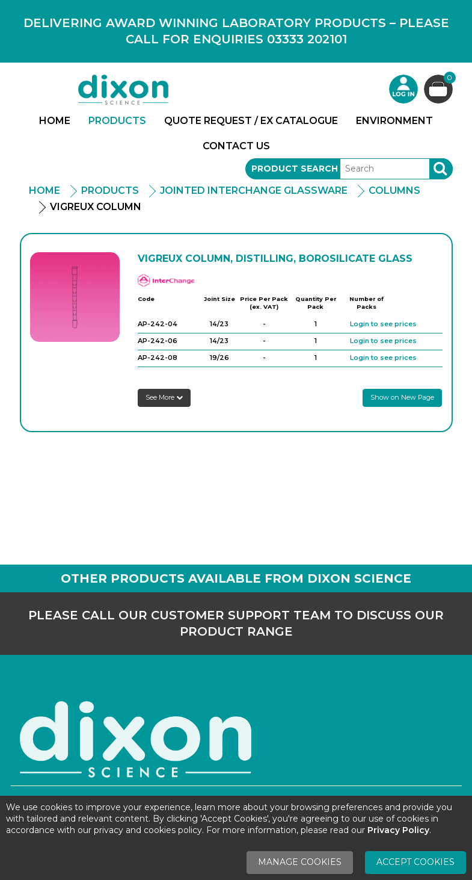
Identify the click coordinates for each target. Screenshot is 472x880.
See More (164, 397)
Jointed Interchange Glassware (254, 190)
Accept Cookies (415, 862)
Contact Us (236, 146)
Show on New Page (402, 397)
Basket (448, 79)
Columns (394, 190)
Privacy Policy (398, 830)
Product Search (294, 168)
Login (403, 89)
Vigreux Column (95, 206)
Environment (394, 120)
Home (54, 120)
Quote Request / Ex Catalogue (251, 120)
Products (117, 120)
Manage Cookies (300, 862)
